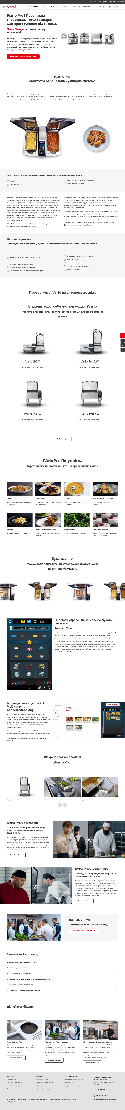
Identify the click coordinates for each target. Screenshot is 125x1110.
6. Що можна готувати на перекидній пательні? (62, 990)
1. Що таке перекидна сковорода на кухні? (62, 962)
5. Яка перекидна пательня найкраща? (62, 985)
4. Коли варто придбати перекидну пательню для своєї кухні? (62, 979)
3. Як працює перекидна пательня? (62, 973)
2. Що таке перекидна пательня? (62, 968)
